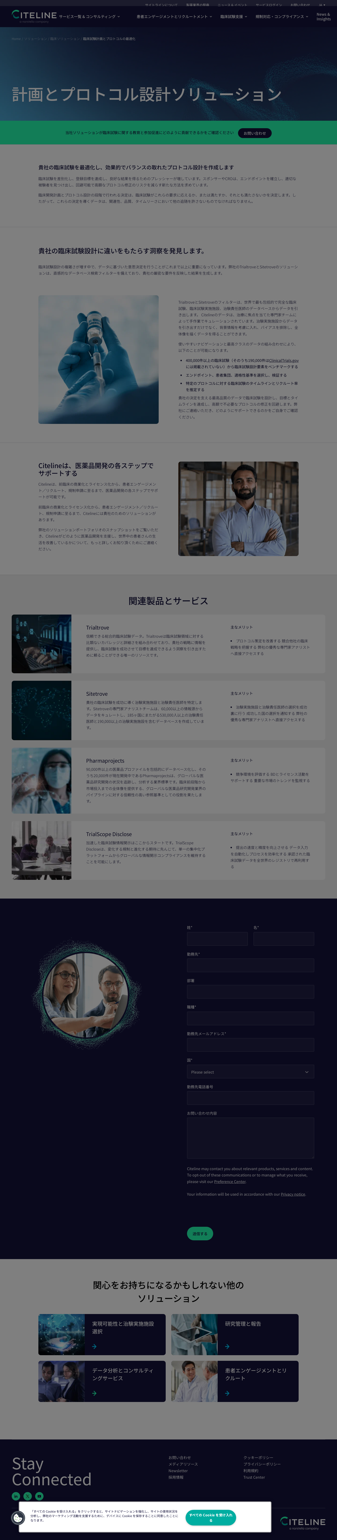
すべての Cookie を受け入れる (211, 1517)
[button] (18, 1517)
